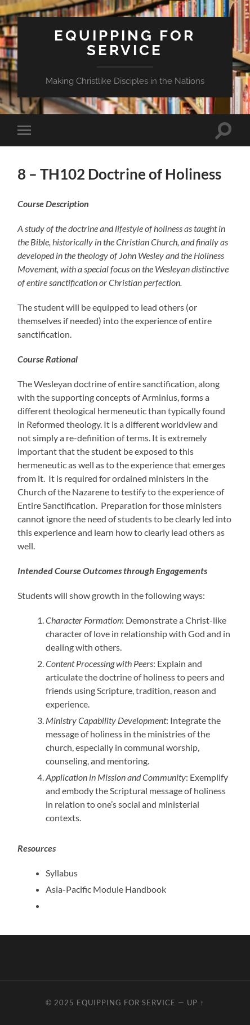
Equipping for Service (124, 42)
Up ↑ (195, 1002)
